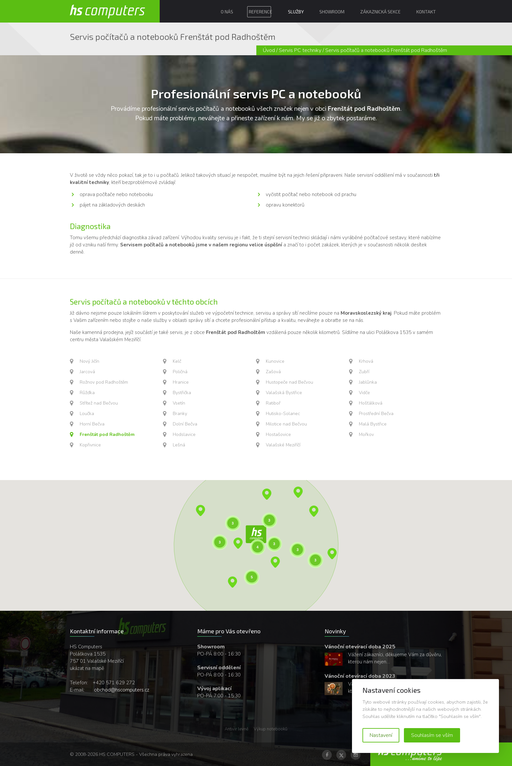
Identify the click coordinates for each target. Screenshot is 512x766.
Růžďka (87, 393)
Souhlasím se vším (432, 735)
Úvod (269, 50)
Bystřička (182, 393)
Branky (180, 413)
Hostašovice (278, 434)
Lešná (179, 445)
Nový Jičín (89, 361)
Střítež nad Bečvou (99, 403)
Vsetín (179, 403)
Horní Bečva (92, 424)
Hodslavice (184, 434)
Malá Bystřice (373, 424)
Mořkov (366, 434)
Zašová (273, 372)
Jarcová (87, 372)
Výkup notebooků (270, 729)
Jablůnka (368, 382)
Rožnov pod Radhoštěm (104, 382)
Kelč (177, 361)
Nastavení (381, 735)
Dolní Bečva (185, 424)
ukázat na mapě (87, 668)
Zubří (364, 372)
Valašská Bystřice (284, 393)
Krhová (366, 361)
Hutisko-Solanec (283, 413)
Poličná (180, 372)
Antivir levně (236, 729)
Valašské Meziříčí (283, 445)
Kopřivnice (90, 445)
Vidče (364, 393)
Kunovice (275, 361)
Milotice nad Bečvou (286, 424)
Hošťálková (370, 403)
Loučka (87, 413)
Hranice (181, 382)
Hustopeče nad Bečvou (289, 382)
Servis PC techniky (300, 50)
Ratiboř (273, 403)
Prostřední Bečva (376, 413)
